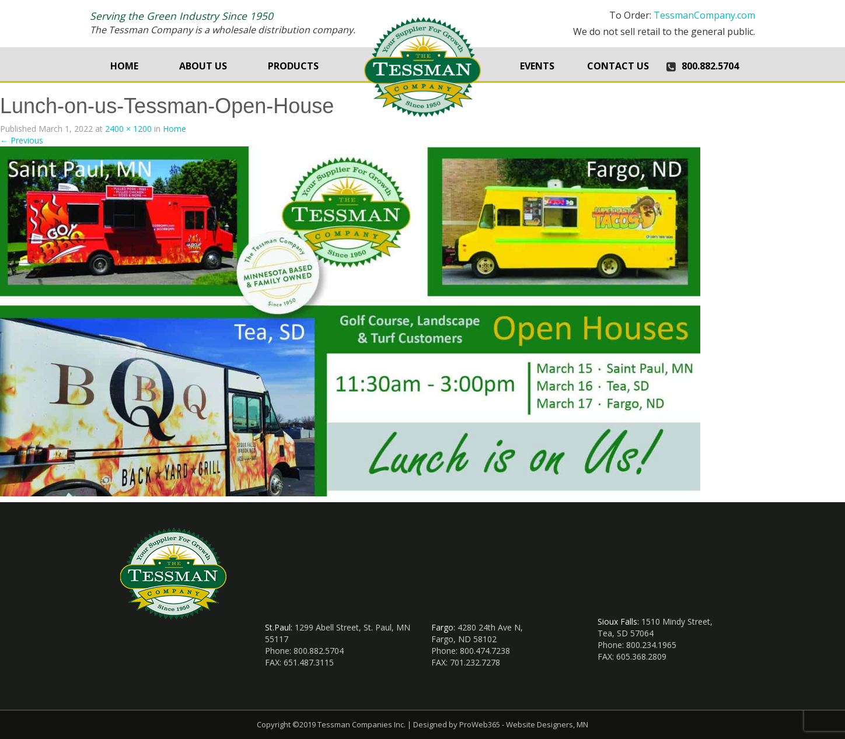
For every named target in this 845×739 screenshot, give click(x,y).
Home (124, 65)
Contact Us (618, 65)
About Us (203, 65)
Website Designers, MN (547, 724)
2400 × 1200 (128, 128)
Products (293, 65)
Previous (21, 140)
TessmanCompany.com (704, 15)
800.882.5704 (710, 65)
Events (537, 65)
